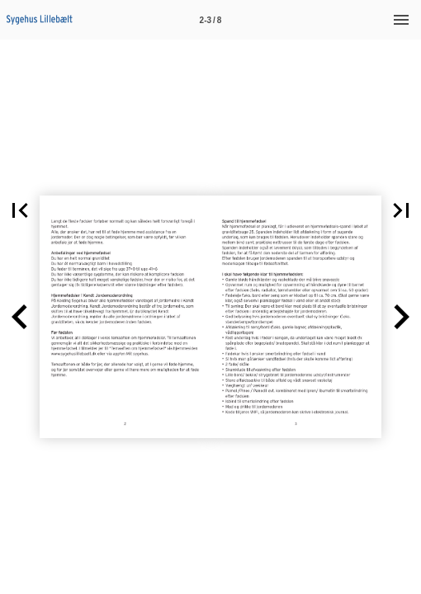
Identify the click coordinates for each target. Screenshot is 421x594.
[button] (20, 210)
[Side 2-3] (210, 20)
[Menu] (401, 20)
